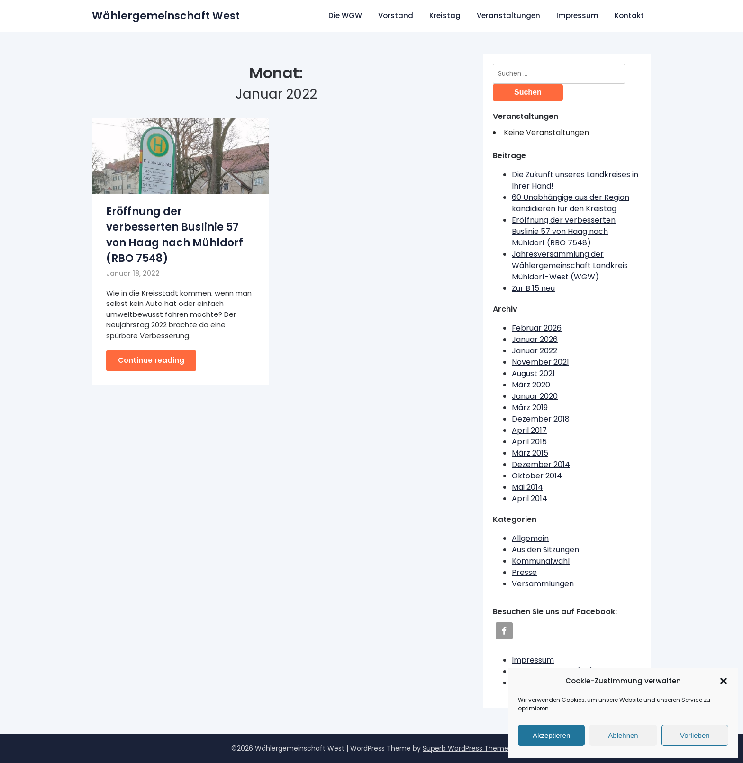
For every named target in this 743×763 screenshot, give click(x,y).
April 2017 (529, 430)
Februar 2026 (537, 328)
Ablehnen (623, 735)
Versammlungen (543, 583)
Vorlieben (695, 735)
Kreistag (445, 15)
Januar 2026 (535, 339)
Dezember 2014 (541, 464)
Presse (524, 572)
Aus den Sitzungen (545, 549)
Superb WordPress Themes (467, 748)
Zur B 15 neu (533, 288)
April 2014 (529, 498)
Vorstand (395, 15)
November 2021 (540, 362)
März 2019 (530, 407)
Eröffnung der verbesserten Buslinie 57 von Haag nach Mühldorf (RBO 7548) (564, 231)
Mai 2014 (527, 487)
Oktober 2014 (537, 475)
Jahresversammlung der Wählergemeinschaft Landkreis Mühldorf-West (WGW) (570, 265)
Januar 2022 (534, 350)
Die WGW (345, 15)
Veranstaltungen (508, 15)
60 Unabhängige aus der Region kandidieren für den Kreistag (570, 203)
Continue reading (151, 360)
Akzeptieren (551, 735)
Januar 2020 (535, 396)
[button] (723, 681)
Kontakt (629, 15)
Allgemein (530, 538)
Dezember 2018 (541, 418)
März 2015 (530, 453)
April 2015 (529, 441)
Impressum (577, 15)
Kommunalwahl (541, 561)
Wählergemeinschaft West (166, 16)
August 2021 (533, 373)
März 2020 (531, 384)
